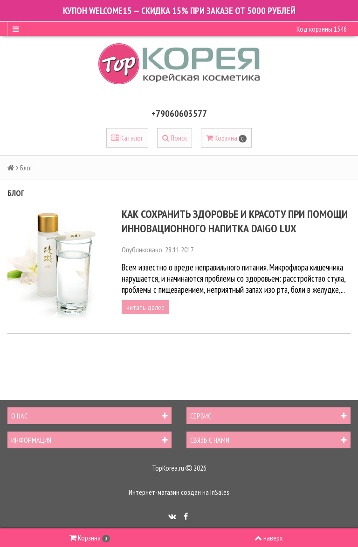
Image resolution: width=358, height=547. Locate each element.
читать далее (145, 307)
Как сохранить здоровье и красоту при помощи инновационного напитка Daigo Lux (235, 221)
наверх (269, 537)
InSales (219, 492)
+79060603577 (179, 114)
